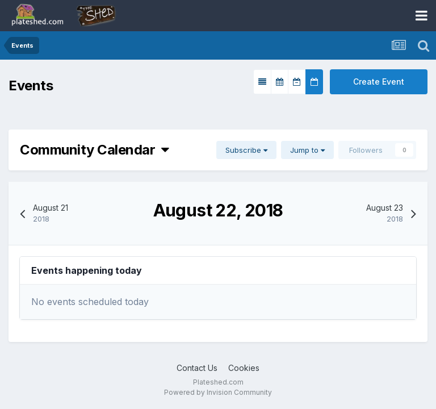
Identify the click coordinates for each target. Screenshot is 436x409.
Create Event (378, 81)
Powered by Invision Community (218, 392)
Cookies (243, 368)
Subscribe (246, 150)
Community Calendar (94, 149)
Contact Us (197, 368)
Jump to (307, 150)
